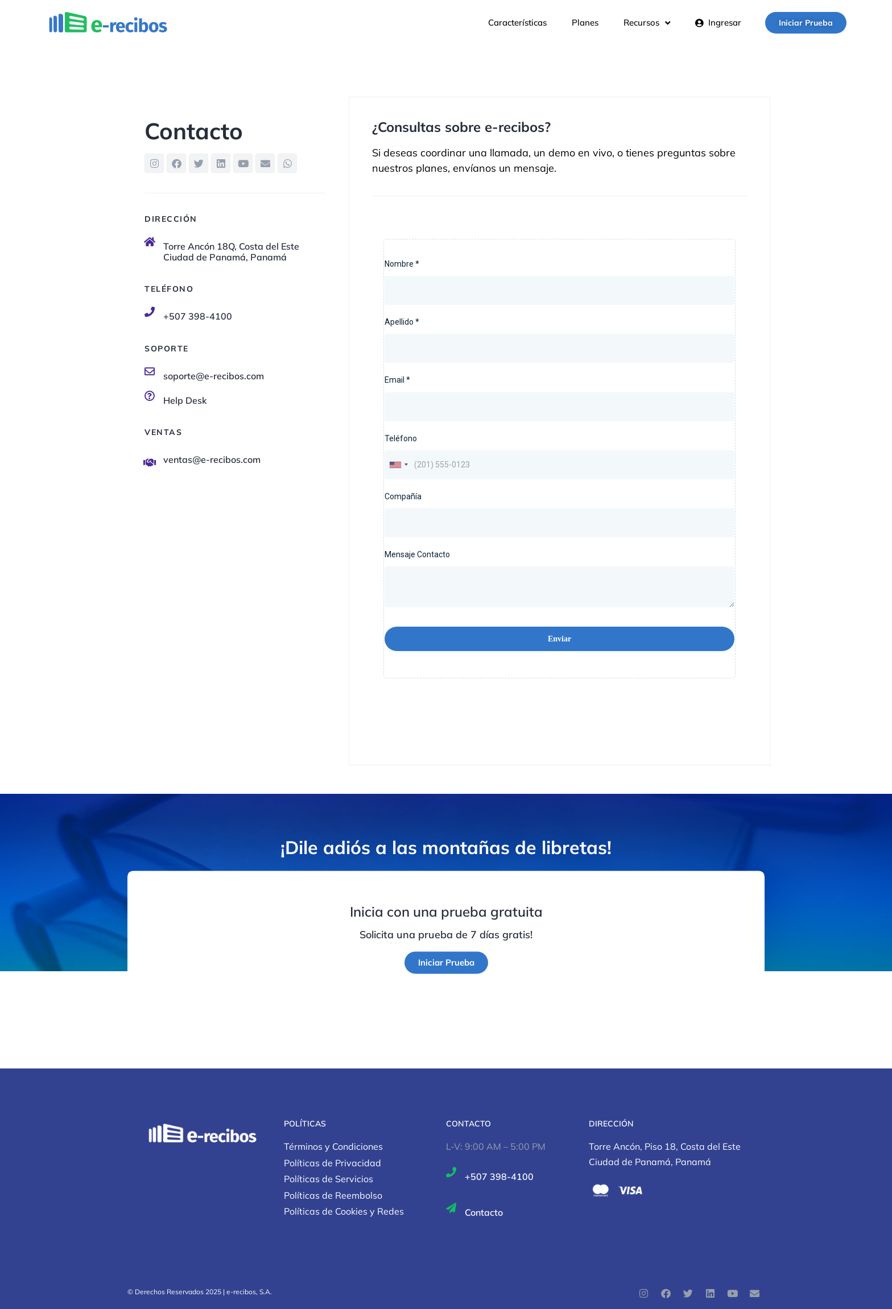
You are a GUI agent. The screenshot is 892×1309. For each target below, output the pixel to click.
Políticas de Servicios (328, 1178)
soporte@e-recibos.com (213, 376)
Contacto (484, 1212)
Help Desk (185, 400)
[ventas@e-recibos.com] (149, 462)
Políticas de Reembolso (333, 1195)
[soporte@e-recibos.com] (149, 371)
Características (517, 22)
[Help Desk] (149, 396)
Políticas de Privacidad (332, 1163)
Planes (585, 22)
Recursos (646, 23)
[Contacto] (451, 1208)
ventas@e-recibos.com (212, 459)
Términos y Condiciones (333, 1146)
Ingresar (718, 22)
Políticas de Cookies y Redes (344, 1211)
